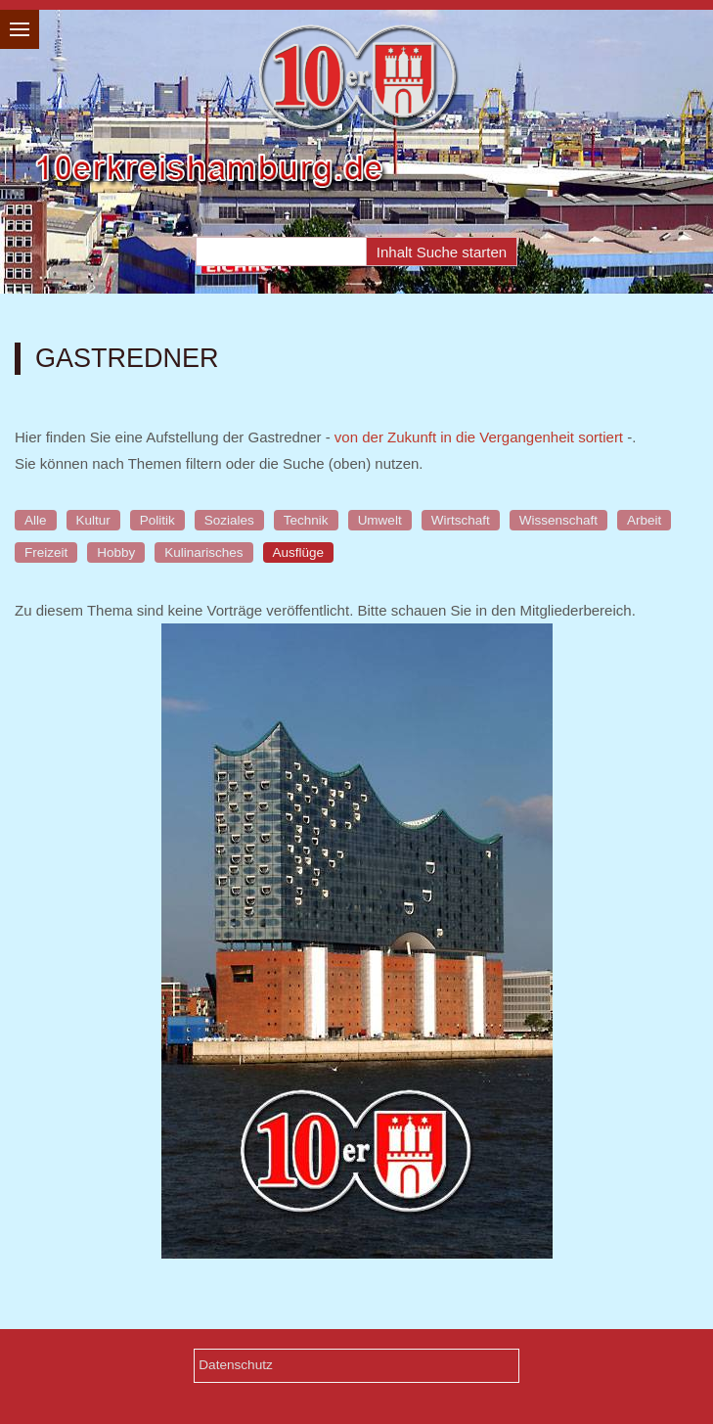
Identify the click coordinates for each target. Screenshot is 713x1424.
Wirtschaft (460, 520)
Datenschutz (236, 1364)
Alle (35, 520)
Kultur (93, 520)
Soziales (229, 520)
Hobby (116, 552)
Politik (157, 520)
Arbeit (644, 520)
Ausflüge (299, 552)
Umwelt (380, 520)
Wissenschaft (558, 520)
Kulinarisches (203, 552)
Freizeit (45, 552)
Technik (306, 520)
